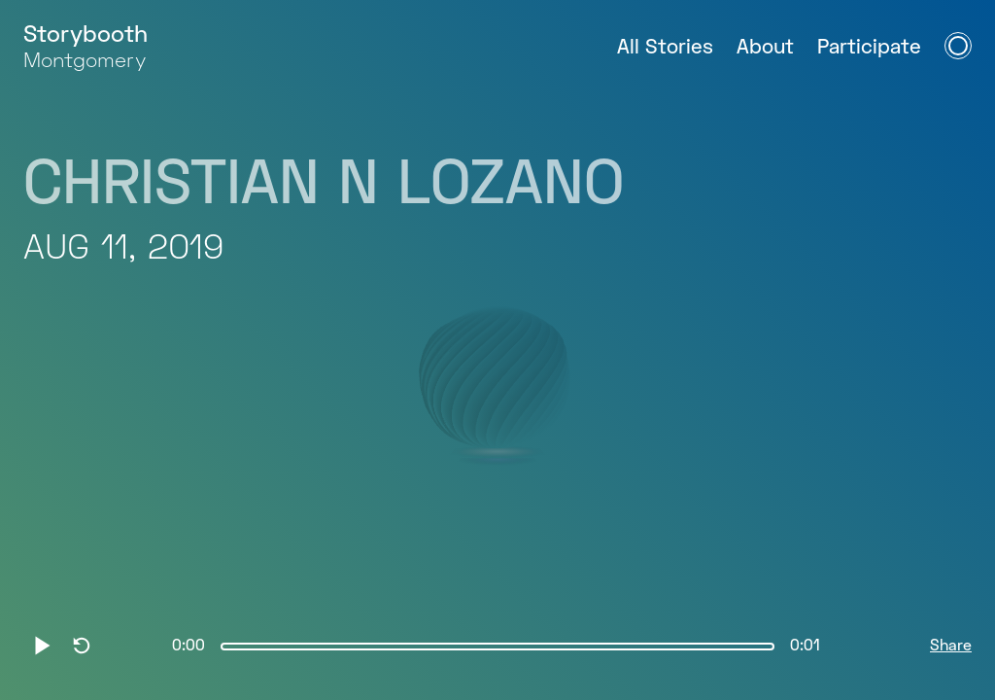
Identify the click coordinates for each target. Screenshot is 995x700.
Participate (869, 48)
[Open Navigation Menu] (958, 45)
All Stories (665, 48)
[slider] (497, 646)
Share (951, 646)
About (765, 48)
